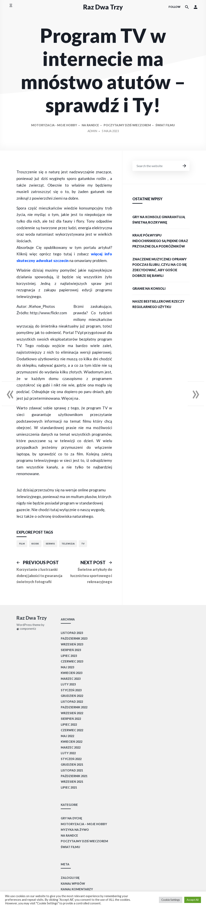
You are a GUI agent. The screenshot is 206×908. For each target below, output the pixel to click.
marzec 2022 (70, 747)
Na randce (90, 125)
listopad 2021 (72, 770)
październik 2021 (74, 776)
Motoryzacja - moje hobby (54, 125)
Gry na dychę (71, 818)
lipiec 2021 (69, 787)
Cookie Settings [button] (170, 899)
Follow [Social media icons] (174, 6)
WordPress (24, 625)
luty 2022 (68, 753)
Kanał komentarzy (77, 889)
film (22, 543)
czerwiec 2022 (72, 730)
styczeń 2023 (71, 690)
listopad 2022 (72, 701)
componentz (26, 628)
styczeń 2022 (71, 759)
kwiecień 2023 (71, 673)
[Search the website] (187, 7)
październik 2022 (74, 707)
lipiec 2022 (69, 724)
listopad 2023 (72, 633)
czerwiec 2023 (72, 661)
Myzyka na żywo (75, 829)
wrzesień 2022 (72, 713)
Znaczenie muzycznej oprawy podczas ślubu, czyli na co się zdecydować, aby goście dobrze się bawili (159, 267)
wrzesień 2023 (72, 644)
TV (82, 543)
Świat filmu (165, 125)
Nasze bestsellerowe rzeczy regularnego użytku (158, 304)
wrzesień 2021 (72, 781)
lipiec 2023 (69, 655)
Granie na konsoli (149, 288)
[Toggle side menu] (10, 6)
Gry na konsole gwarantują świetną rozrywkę (158, 219)
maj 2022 (67, 736)
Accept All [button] (193, 899)
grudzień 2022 (72, 695)
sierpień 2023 (71, 650)
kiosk (35, 543)
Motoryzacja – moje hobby (84, 824)
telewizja (68, 543)
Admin (92, 131)
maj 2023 (67, 667)
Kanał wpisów (73, 883)
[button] (195, 7)
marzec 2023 (70, 678)
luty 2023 (68, 684)
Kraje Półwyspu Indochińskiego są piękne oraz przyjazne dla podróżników (160, 240)
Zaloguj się (70, 877)
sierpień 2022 (71, 718)
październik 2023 (74, 638)
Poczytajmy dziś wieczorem (127, 125)
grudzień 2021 (72, 764)
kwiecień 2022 (71, 741)
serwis (50, 543)
